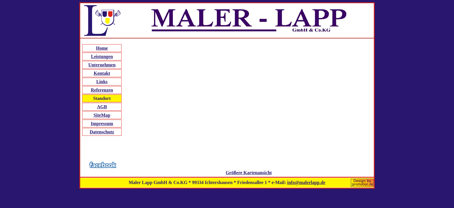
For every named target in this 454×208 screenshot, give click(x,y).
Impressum (102, 123)
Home (102, 48)
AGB (102, 106)
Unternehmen (102, 64)
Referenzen (102, 90)
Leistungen (102, 56)
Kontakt (102, 73)
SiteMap (102, 115)
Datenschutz (102, 131)
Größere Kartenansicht (249, 172)
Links (101, 81)
